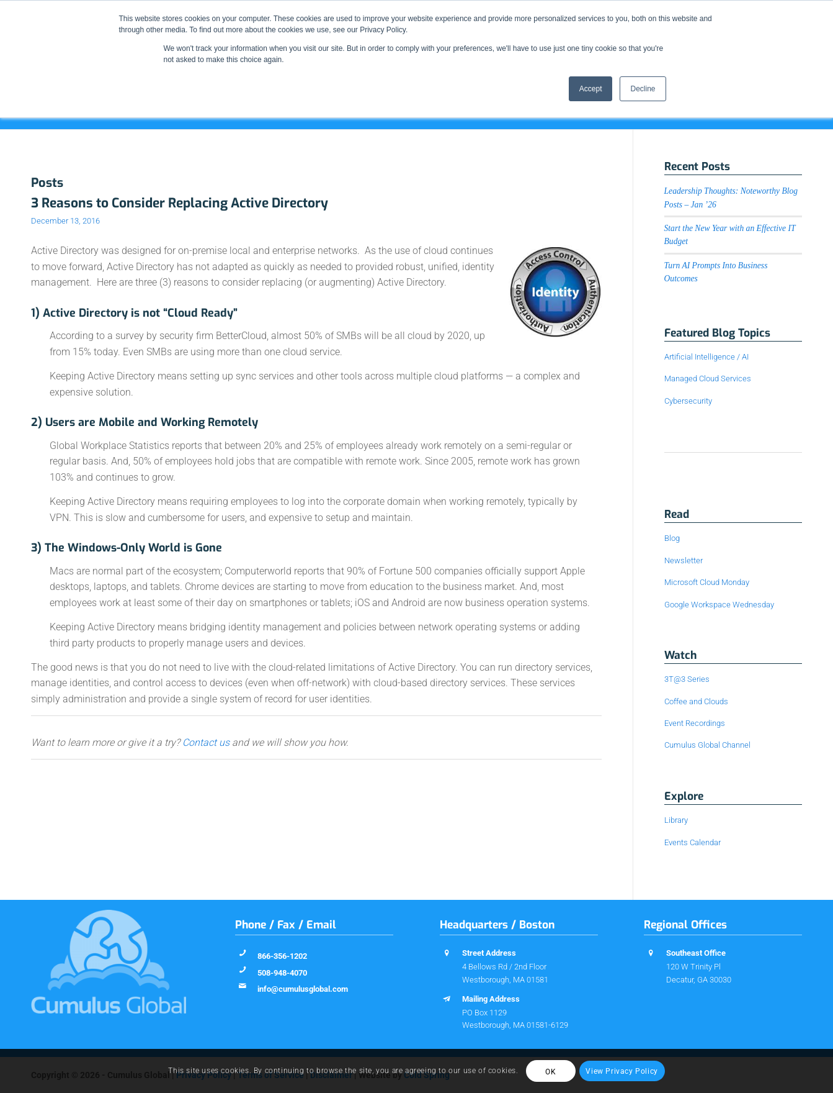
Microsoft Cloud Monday (706, 582)
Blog (672, 538)
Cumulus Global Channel (707, 745)
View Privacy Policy (621, 1071)
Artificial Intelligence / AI (706, 356)
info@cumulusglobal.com (302, 989)
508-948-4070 (282, 972)
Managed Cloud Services (707, 378)
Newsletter (683, 560)
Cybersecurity (688, 401)
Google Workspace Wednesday (719, 604)
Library (676, 820)
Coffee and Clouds (696, 701)
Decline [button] (642, 88)
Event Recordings (694, 723)
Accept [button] (590, 88)
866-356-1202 (282, 956)
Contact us (205, 742)
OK (550, 1072)
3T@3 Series (687, 679)
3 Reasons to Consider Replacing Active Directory (179, 203)
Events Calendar (692, 842)
